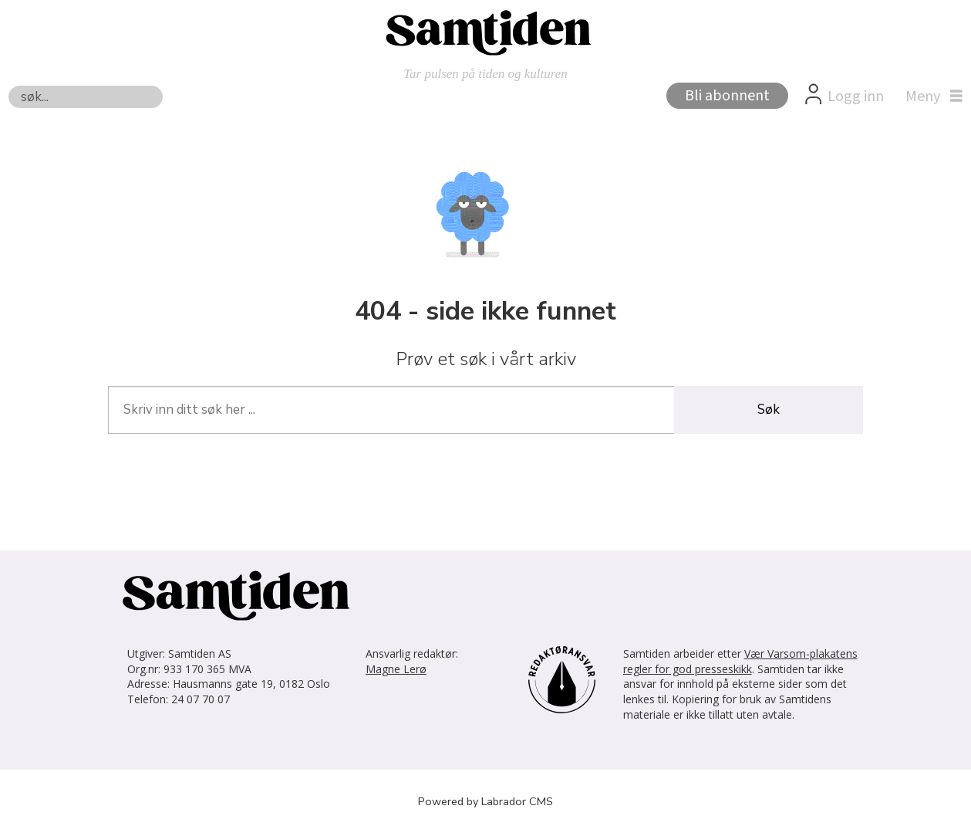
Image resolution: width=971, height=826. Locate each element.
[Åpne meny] (930, 96)
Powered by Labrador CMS (485, 801)
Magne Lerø (396, 669)
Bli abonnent (727, 96)
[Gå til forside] (486, 31)
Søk (768, 409)
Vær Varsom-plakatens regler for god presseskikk (740, 661)
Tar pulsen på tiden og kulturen (485, 73)
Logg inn (856, 96)
